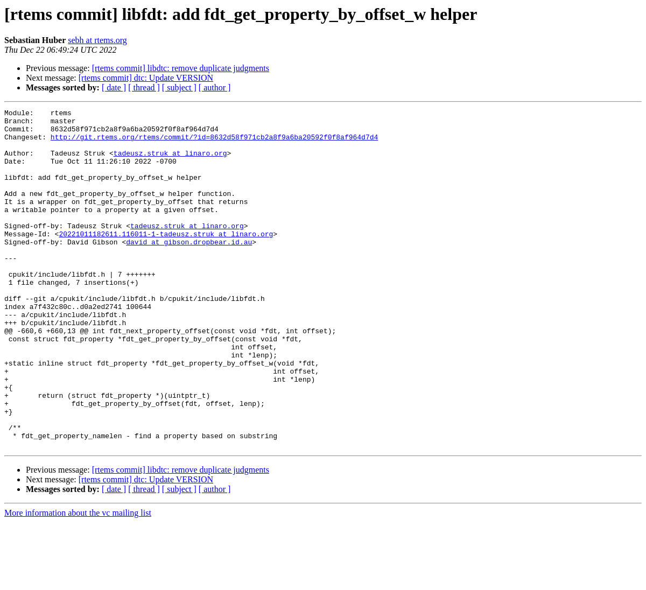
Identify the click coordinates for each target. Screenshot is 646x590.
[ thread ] (144, 87)
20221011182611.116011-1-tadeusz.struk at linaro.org (166, 259)
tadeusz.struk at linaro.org (170, 162)
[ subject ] (179, 87)
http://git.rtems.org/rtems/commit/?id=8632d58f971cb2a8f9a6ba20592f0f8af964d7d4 (214, 143)
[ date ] (114, 87)
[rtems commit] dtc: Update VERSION (146, 77)
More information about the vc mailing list (77, 580)
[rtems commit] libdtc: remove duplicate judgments (180, 68)
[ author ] (215, 87)
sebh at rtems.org (97, 40)
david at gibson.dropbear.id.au (189, 269)
